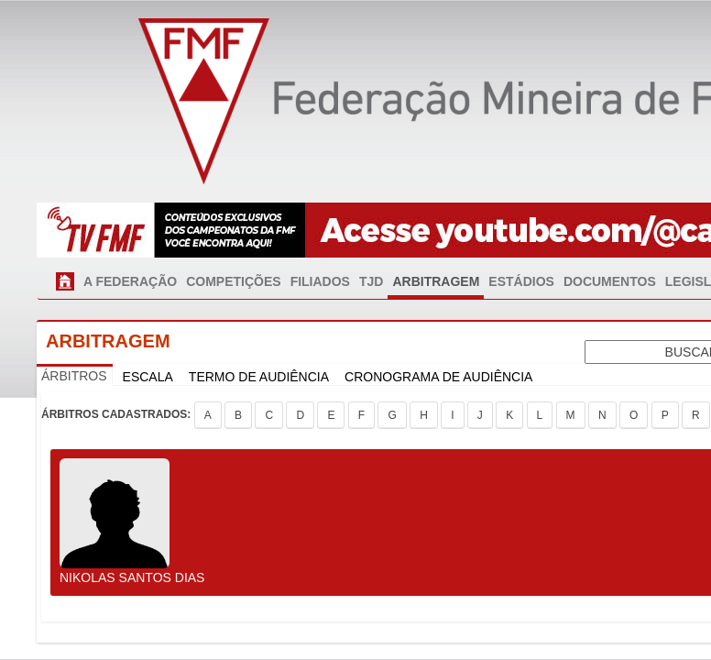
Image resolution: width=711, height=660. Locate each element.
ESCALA (148, 376)
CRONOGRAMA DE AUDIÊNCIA (438, 376)
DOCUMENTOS (609, 281)
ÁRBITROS (74, 375)
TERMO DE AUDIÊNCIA (259, 376)
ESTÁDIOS (521, 281)
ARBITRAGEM (435, 281)
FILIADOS (320, 281)
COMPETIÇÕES (233, 281)
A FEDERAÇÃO (130, 281)
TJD (371, 281)
